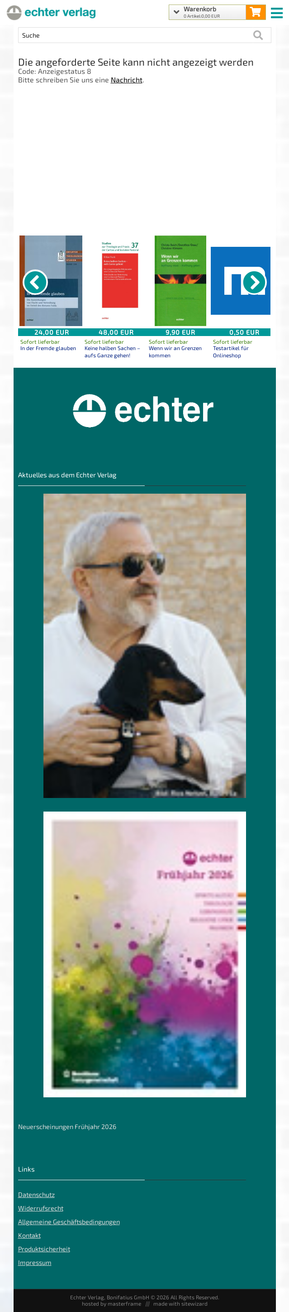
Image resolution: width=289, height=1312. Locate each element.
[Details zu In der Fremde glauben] (52, 280)
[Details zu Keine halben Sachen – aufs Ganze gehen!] (116, 280)
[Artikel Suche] (135, 35)
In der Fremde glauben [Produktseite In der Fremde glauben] (48, 348)
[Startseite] (49, 12)
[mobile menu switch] (277, 11)
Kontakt (29, 1235)
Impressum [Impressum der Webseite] (35, 1262)
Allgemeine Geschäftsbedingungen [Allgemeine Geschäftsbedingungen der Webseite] (69, 1221)
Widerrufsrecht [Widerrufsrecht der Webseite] (40, 1208)
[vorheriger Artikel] (35, 282)
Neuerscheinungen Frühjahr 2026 (67, 1126)
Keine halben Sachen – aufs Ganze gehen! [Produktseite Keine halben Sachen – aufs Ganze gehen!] (112, 351)
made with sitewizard (180, 1303)
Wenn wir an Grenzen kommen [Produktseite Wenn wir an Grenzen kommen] (175, 351)
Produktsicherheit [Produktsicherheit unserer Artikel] (44, 1249)
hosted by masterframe (111, 1303)
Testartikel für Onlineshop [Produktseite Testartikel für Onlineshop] (231, 351)
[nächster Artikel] (254, 282)
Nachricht (126, 79)
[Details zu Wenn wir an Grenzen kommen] (180, 280)
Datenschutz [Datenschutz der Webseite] (36, 1194)
